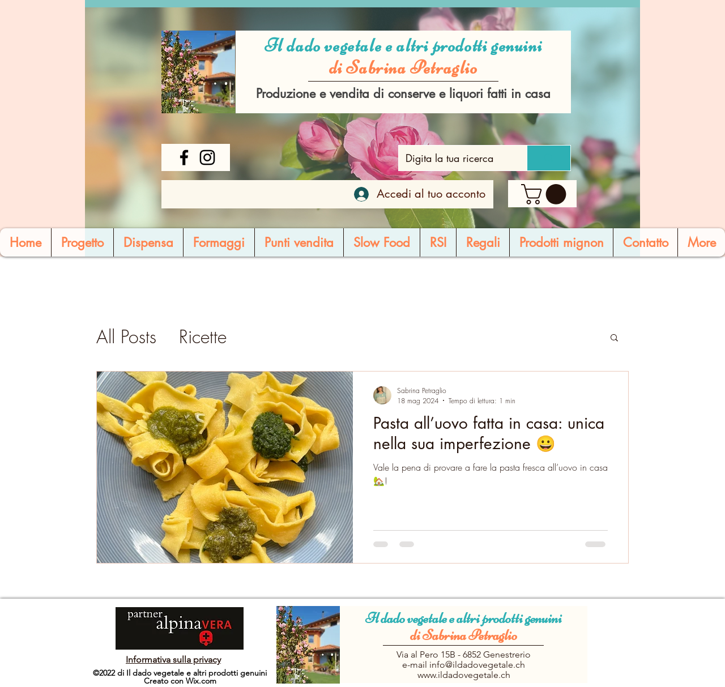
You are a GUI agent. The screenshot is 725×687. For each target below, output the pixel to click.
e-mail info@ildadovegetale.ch (463, 664)
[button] (546, 194)
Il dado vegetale (407, 618)
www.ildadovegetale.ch (463, 674)
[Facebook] (184, 157)
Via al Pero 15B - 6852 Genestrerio (463, 654)
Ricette (203, 337)
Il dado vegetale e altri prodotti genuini (404, 46)
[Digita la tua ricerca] (454, 158)
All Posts (126, 337)
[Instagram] (207, 157)
